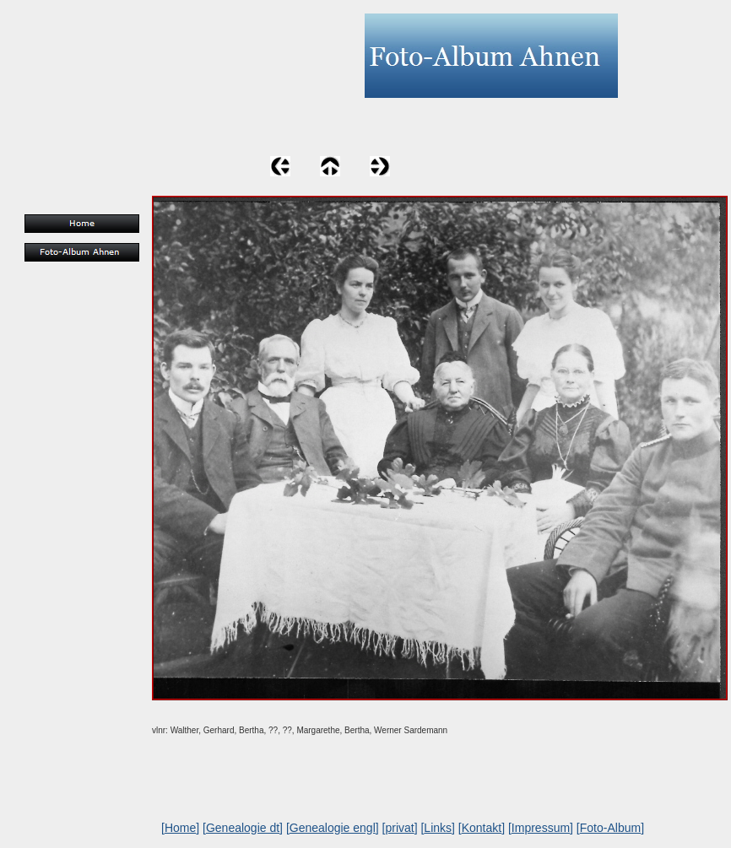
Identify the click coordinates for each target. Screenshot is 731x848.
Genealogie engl (333, 827)
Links (438, 827)
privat (399, 827)
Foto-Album (610, 827)
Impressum (541, 827)
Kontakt (481, 827)
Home (180, 827)
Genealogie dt (242, 827)
